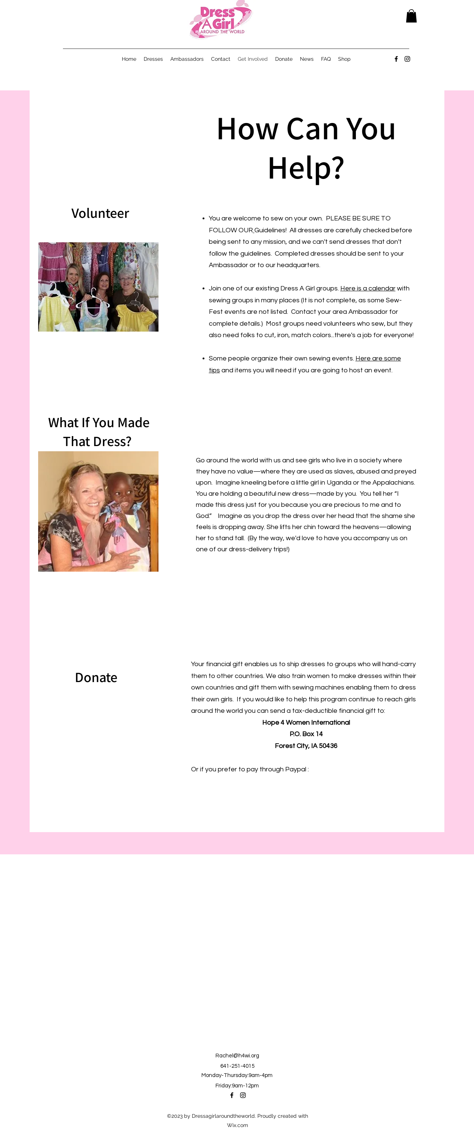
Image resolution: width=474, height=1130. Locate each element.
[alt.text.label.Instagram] (407, 59)
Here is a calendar (367, 288)
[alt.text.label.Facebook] (396, 59)
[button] (411, 16)
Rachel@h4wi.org (237, 1055)
